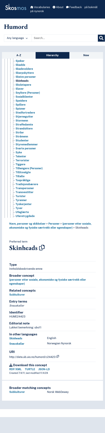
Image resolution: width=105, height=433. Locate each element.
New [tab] (86, 55)
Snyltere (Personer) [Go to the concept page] (28, 117)
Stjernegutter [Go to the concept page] (24, 141)
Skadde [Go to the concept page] (20, 89)
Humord (16, 26)
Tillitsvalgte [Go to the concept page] (23, 196)
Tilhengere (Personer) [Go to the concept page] (29, 192)
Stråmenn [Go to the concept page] (22, 160)
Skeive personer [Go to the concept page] (26, 101)
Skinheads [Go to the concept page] (22, 105)
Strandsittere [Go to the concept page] (24, 153)
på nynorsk (37, 11)
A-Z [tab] (18, 55)
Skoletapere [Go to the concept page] (23, 109)
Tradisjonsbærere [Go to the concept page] (27, 208)
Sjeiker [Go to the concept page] (20, 85)
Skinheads (81, 227)
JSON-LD (44, 369)
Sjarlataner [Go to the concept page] (23, 81)
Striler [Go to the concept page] (20, 156)
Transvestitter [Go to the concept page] (24, 216)
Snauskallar (16, 343)
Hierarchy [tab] (52, 55)
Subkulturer (17, 294)
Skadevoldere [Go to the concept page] (24, 93)
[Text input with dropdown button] (65, 38)
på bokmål (91, 7)
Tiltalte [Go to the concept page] (20, 200)
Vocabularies (40, 7)
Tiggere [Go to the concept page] (20, 188)
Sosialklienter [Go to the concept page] (24, 121)
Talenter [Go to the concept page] (21, 180)
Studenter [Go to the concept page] (22, 164)
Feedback (74, 7)
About (58, 7)
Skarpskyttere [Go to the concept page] (25, 97)
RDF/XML (15, 369)
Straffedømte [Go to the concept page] (24, 149)
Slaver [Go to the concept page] (20, 113)
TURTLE (30, 369)
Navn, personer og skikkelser (27, 223)
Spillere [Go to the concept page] (21, 129)
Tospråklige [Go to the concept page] (23, 204)
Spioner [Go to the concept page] (20, 133)
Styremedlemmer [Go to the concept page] (27, 168)
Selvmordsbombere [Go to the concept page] (28, 69)
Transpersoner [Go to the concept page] (25, 212)
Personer (54, 223)
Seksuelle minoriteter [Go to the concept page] (29, 65)
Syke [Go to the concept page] (19, 176)
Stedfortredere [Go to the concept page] (25, 137)
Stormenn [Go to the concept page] (22, 145)
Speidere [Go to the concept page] (21, 125)
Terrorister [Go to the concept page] (22, 184)
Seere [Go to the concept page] (19, 61)
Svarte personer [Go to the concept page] (26, 172)
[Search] (101, 38)
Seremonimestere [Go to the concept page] (27, 73)
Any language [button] (17, 38)
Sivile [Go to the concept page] (19, 77)
